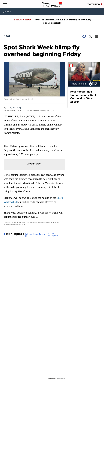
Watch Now (95, 4)
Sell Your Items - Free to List (35, 235)
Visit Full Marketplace (52, 234)
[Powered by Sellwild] (61, 379)
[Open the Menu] (4, 4)
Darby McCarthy (14, 107)
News (7, 36)
